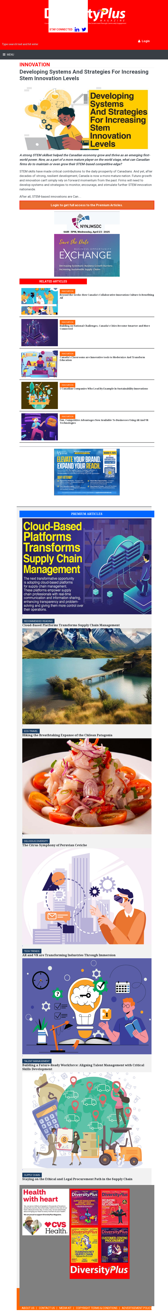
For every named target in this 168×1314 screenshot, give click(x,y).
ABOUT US (28, 1308)
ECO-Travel (31, 731)
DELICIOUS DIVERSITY (36, 841)
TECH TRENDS (32, 951)
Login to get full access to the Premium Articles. (87, 205)
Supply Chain (32, 1175)
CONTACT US (47, 1308)
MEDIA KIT (65, 1308)
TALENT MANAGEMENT (37, 1061)
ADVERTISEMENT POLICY (137, 1308)
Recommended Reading (38, 621)
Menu (10, 54)
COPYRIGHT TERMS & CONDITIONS (96, 1308)
